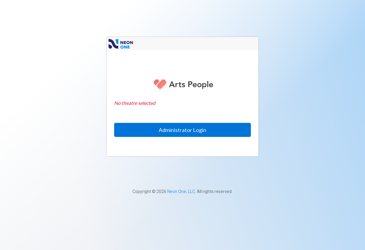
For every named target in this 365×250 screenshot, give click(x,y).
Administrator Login (182, 130)
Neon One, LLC (181, 191)
